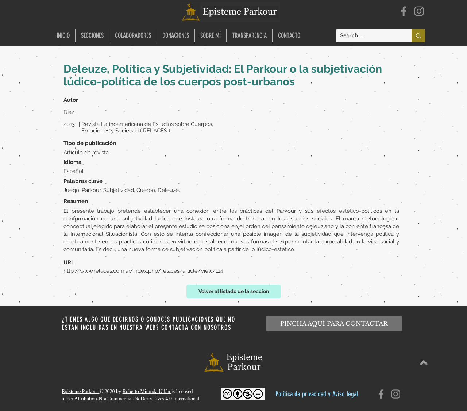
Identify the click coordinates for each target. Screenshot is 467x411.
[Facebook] (403, 11)
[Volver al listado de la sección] (233, 291)
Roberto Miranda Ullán (147, 391)
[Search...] (368, 35)
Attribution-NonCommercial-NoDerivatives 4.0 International (137, 399)
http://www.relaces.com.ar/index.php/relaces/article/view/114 (143, 271)
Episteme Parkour (80, 391)
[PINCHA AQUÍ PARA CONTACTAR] (334, 323)
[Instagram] (419, 11)
